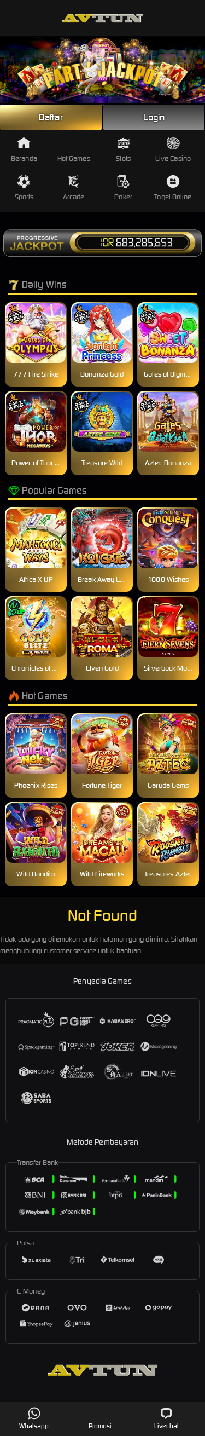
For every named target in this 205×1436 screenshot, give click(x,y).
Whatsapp (34, 1418)
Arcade (74, 188)
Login (154, 117)
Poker (123, 188)
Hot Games (73, 149)
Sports (24, 188)
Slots (123, 149)
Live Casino (173, 149)
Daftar (51, 117)
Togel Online (172, 188)
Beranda (24, 149)
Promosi (100, 1418)
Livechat (166, 1418)
